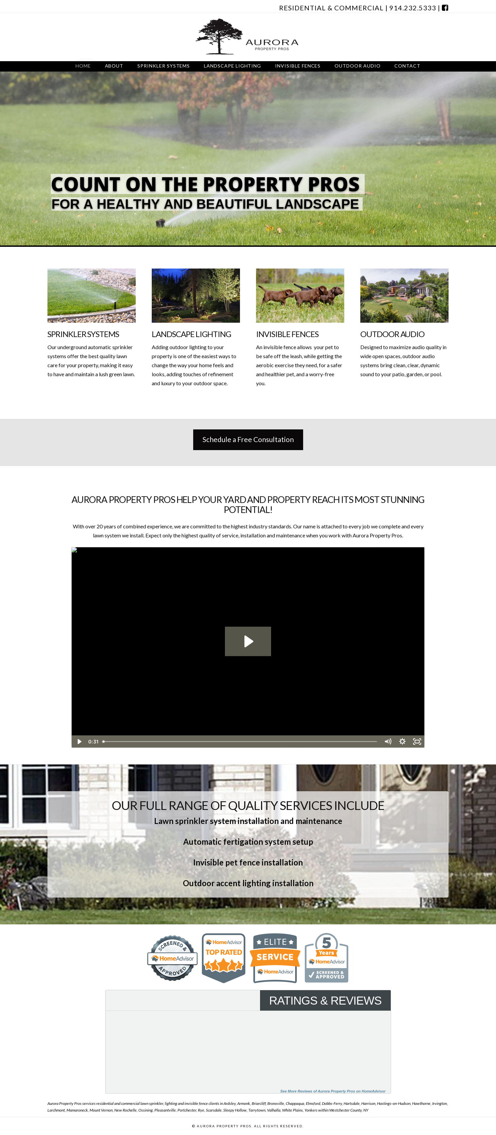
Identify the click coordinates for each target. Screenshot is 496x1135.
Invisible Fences (287, 334)
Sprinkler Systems (83, 334)
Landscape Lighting (191, 334)
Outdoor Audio (392, 334)
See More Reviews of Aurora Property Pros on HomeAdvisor (332, 1091)
